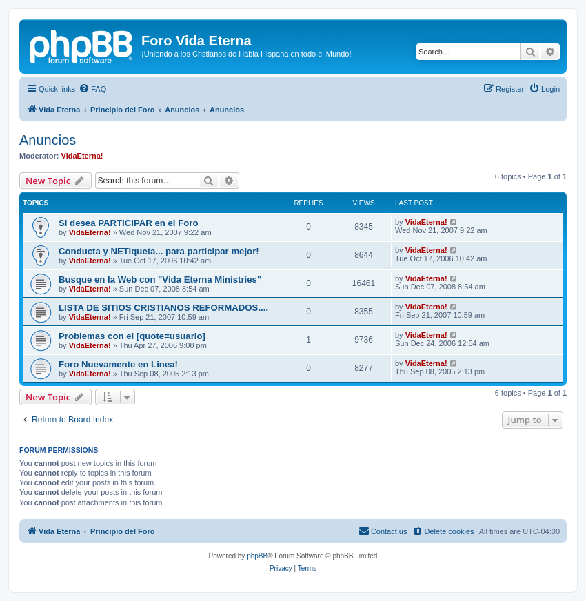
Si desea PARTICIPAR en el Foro (129, 223)
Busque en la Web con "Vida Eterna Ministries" (160, 279)
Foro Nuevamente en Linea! (118, 364)
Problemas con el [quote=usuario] (132, 336)
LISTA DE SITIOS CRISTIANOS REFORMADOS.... (163, 308)
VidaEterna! (82, 156)
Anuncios (47, 139)
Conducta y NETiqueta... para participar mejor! (159, 251)
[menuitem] (92, 89)
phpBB (257, 556)
